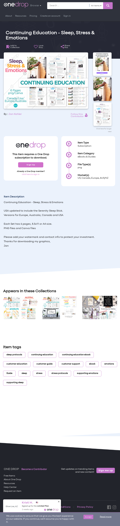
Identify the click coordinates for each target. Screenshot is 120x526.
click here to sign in (31, 174)
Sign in (67, 16)
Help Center (10, 487)
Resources (20, 16)
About (8, 16)
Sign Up (31, 165)
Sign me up (105, 470)
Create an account (50, 16)
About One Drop (12, 480)
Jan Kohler (15, 114)
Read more (105, 517)
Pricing (33, 16)
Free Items (9, 476)
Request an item (12, 491)
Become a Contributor (34, 469)
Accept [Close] (88, 517)
